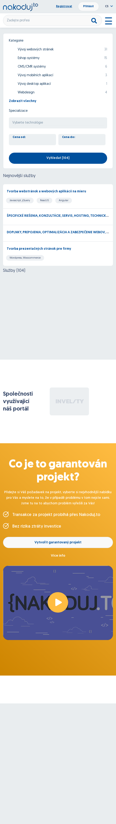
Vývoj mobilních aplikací (35, 75)
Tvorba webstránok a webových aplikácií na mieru (46, 191)
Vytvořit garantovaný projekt (58, 542)
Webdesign (26, 92)
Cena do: (68, 137)
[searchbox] (58, 123)
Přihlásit (88, 6)
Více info (58, 556)
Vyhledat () (58, 158)
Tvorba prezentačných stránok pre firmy (39, 249)
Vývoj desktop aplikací (34, 84)
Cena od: (19, 137)
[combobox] (58, 122)
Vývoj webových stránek (36, 49)
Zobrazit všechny (22, 101)
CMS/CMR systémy (32, 67)
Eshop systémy (28, 58)
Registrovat (64, 6)
